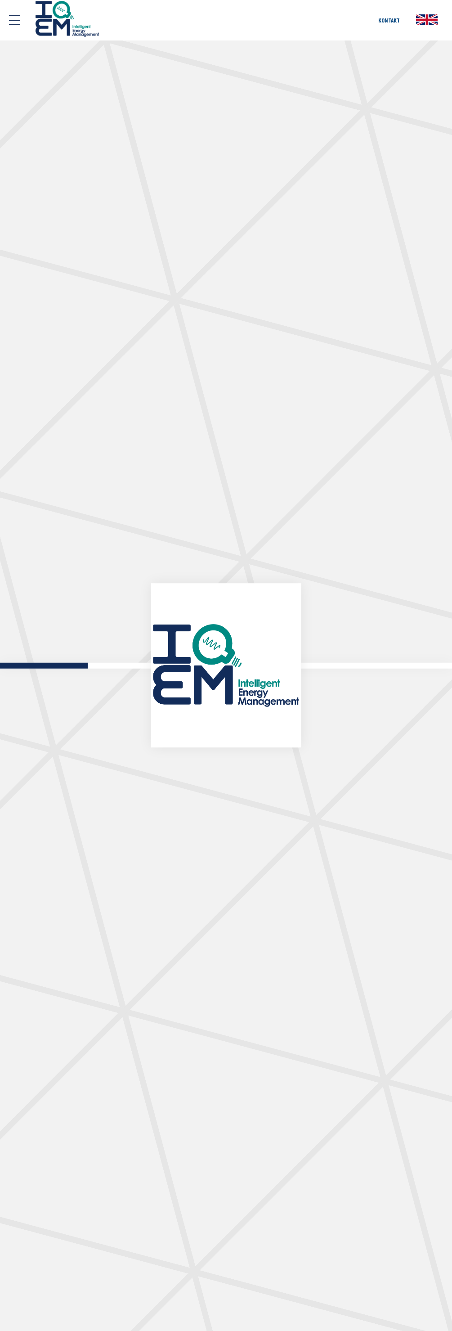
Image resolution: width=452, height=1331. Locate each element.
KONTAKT (389, 20)
